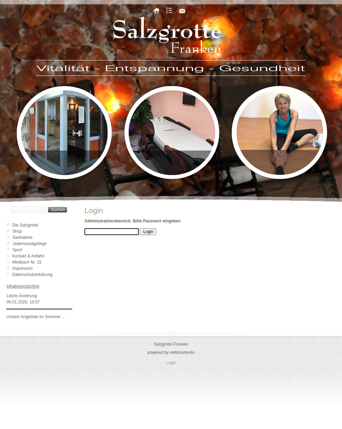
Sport (17, 249)
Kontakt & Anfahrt (28, 256)
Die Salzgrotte (25, 225)
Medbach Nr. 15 (27, 262)
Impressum (22, 268)
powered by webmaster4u (170, 352)
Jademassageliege (29, 243)
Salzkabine (22, 237)
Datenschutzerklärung (32, 274)
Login (171, 362)
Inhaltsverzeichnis (23, 286)
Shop (17, 231)
